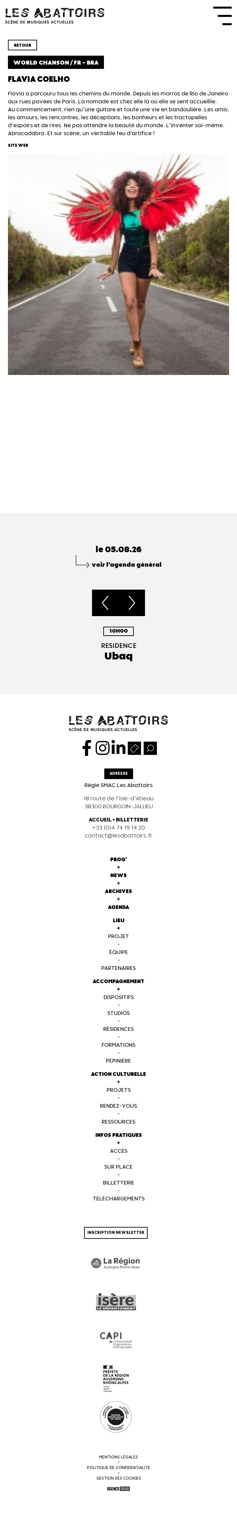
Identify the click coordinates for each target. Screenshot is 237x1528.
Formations (118, 1045)
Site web (18, 145)
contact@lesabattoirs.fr (119, 836)
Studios (118, 1013)
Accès (118, 1151)
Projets (119, 1090)
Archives (118, 891)
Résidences (118, 1029)
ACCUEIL (100, 820)
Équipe (118, 952)
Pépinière (118, 1061)
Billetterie (118, 1183)
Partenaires (118, 968)
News (118, 875)
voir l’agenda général (127, 564)
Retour (22, 45)
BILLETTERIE (132, 820)
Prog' (118, 860)
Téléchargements (119, 1199)
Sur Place (118, 1167)
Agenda (118, 907)
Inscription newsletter (115, 1232)
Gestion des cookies (118, 1478)
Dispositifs (119, 997)
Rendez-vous (118, 1106)
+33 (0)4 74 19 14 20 (118, 828)
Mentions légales (118, 1457)
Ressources (118, 1122)
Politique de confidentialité (118, 1467)
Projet (118, 936)
